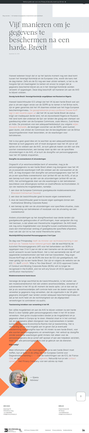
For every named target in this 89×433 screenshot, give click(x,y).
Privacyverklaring (57, 430)
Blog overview (6, 15)
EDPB (34, 355)
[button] (84, 3)
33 (14, 263)
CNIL (11, 358)
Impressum (48, 430)
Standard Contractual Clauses (26, 193)
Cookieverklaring (67, 430)
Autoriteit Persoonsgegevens (33, 358)
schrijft (25, 263)
